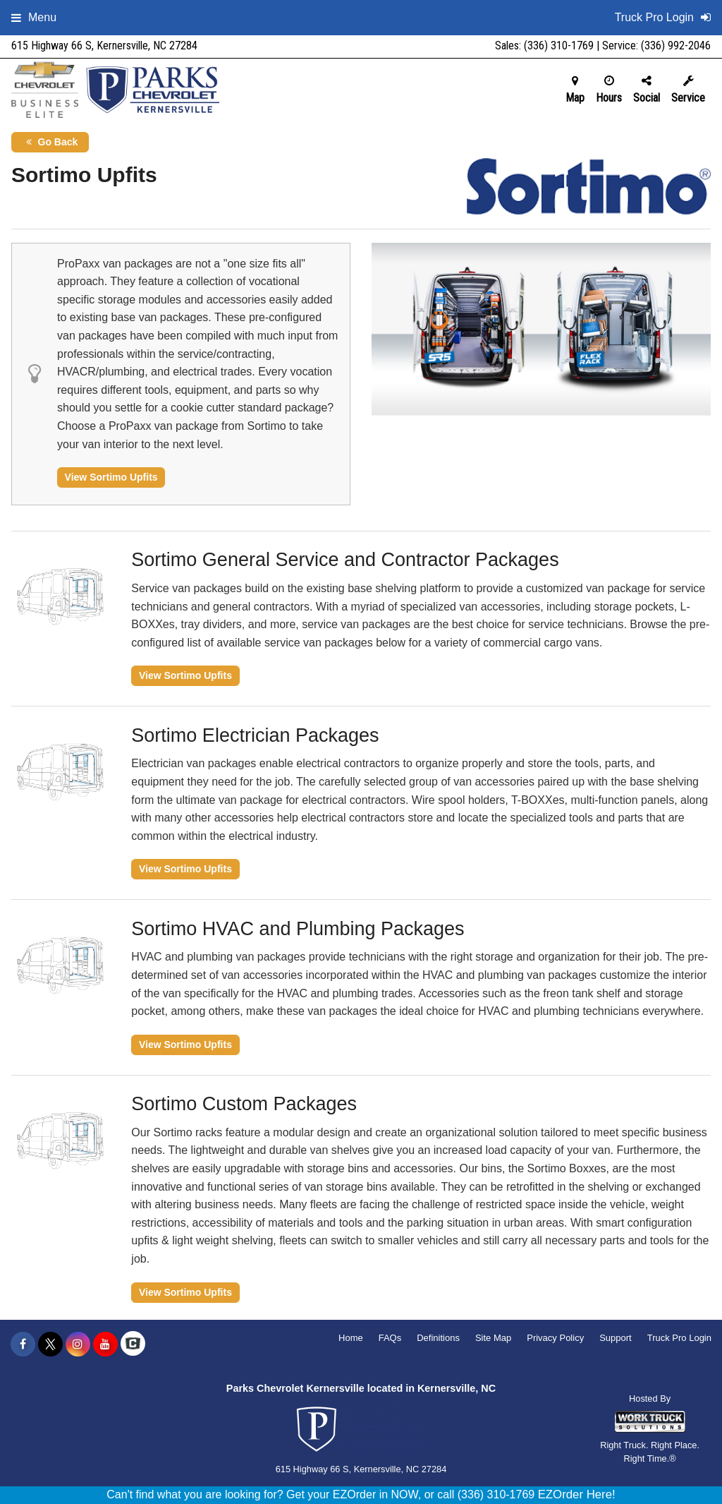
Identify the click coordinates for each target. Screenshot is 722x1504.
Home (350, 1337)
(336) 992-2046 (676, 45)
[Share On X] (50, 1344)
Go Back (50, 142)
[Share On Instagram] (78, 1344)
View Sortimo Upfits (111, 477)
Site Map (493, 1337)
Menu (33, 17)
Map (575, 89)
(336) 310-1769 (559, 45)
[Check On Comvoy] (133, 1344)
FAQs (390, 1337)
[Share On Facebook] (23, 1344)
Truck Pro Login (679, 1337)
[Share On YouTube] (105, 1344)
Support (615, 1337)
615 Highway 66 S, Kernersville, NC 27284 (104, 45)
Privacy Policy (555, 1337)
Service (688, 89)
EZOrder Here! (577, 1494)
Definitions (438, 1337)
